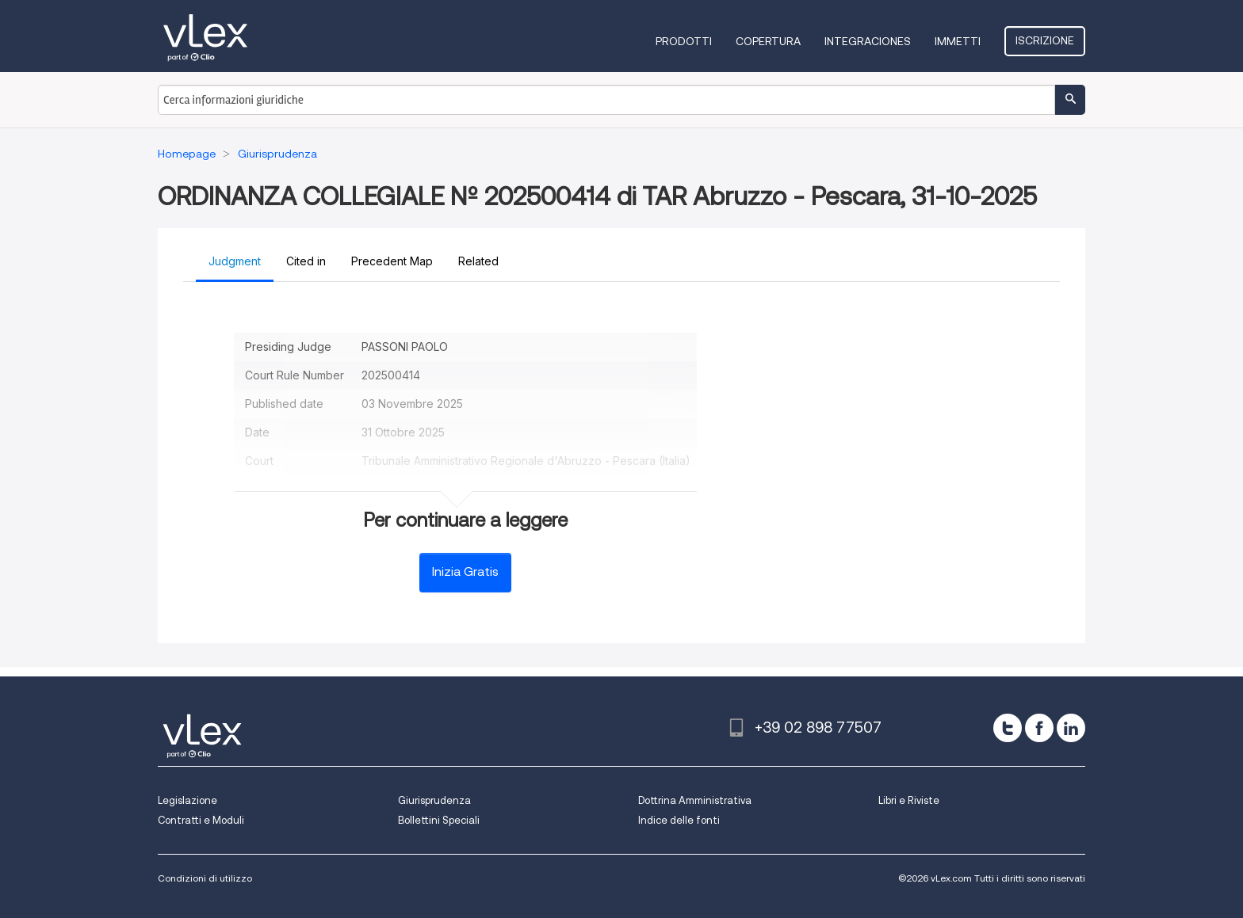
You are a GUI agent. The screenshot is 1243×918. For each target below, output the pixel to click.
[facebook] (1039, 728)
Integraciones (867, 41)
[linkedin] (1071, 728)
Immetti (958, 41)
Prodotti (684, 41)
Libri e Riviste (908, 800)
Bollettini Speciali (439, 820)
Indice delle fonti (679, 820)
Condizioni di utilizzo (205, 878)
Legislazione (187, 800)
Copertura (768, 41)
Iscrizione (1044, 40)
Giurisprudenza (434, 800)
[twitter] (1007, 728)
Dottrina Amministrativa (695, 800)
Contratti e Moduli (201, 820)
